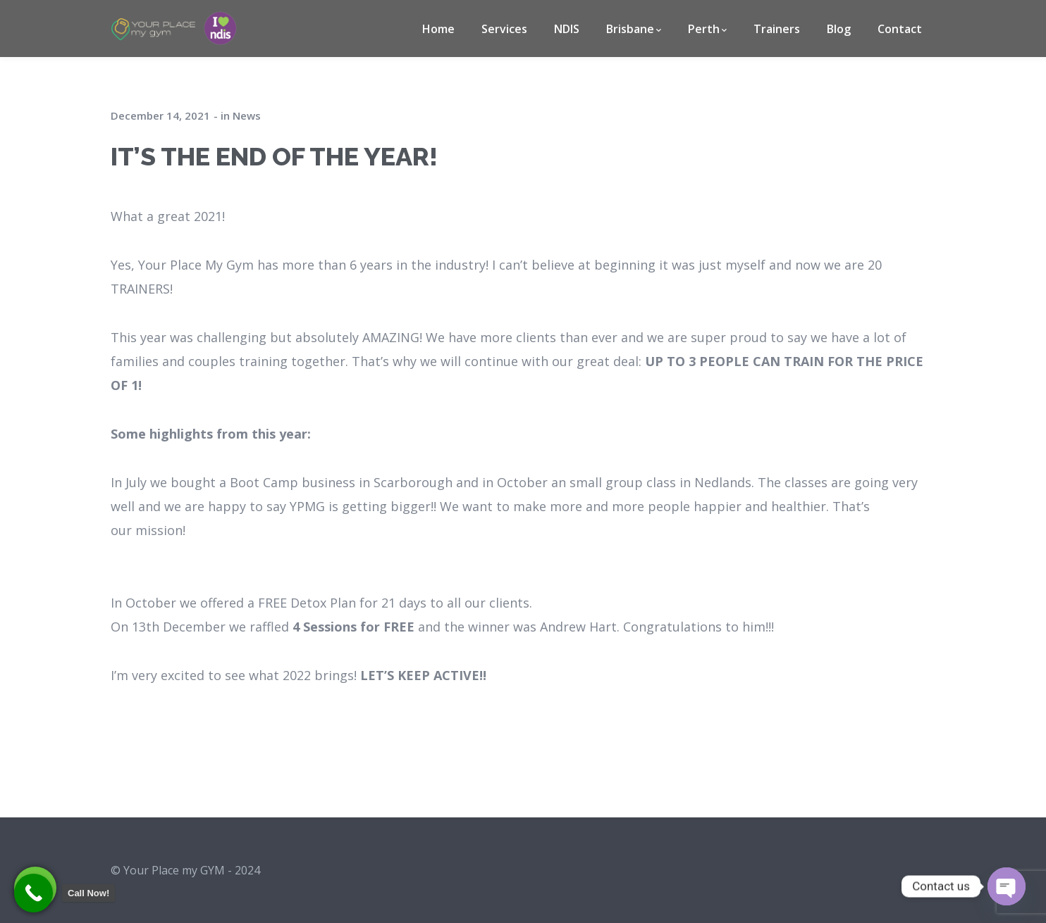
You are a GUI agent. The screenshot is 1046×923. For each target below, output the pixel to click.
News (247, 115)
